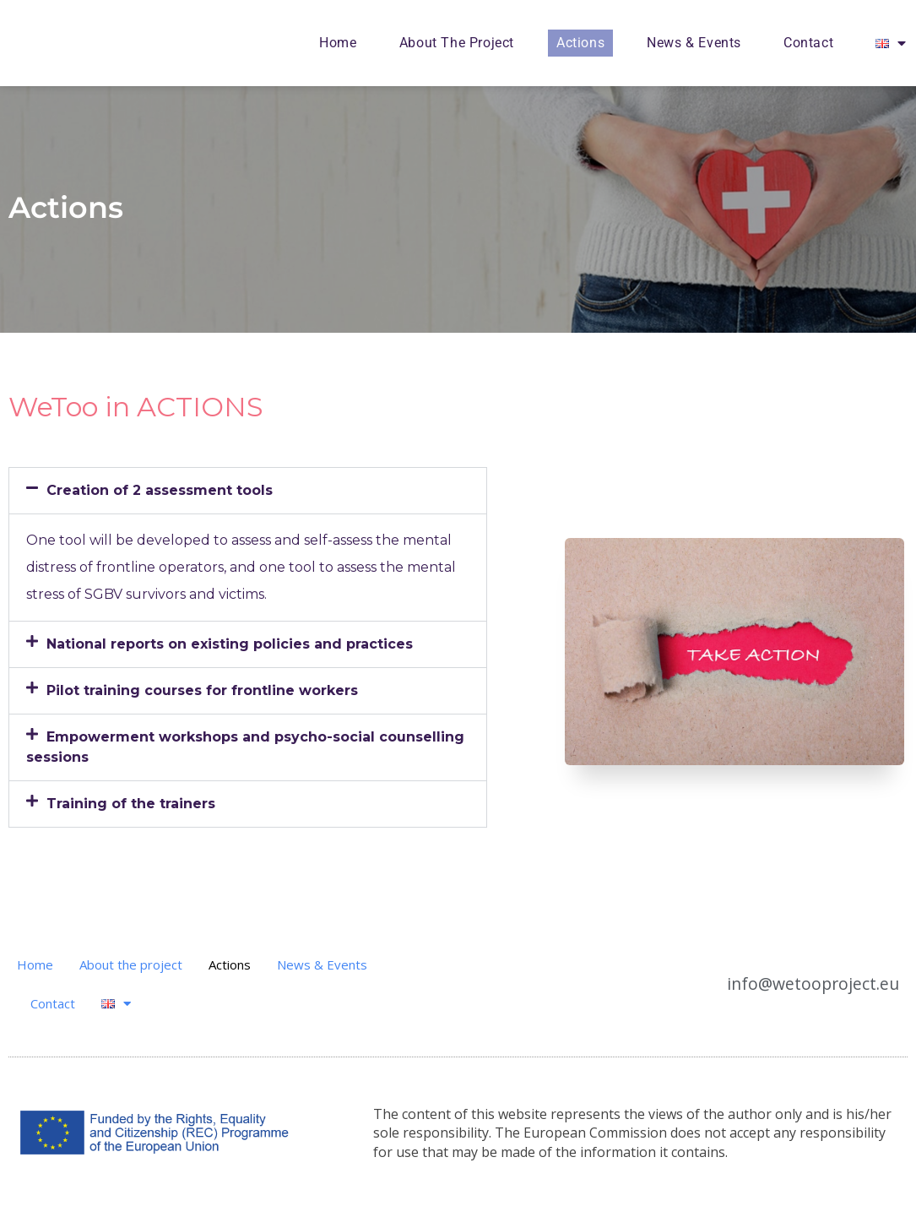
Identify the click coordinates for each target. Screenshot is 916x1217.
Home (337, 43)
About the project (456, 43)
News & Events (694, 43)
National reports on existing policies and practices (229, 644)
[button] (247, 490)
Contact (808, 43)
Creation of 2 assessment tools (159, 490)
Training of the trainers (130, 804)
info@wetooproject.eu (829, 984)
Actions (580, 43)
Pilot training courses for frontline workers (202, 690)
